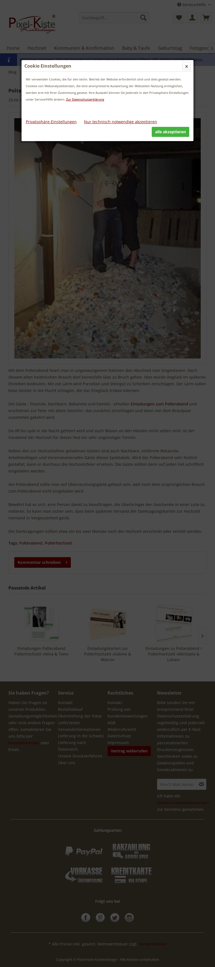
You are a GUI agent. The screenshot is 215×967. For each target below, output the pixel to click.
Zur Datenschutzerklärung (85, 99)
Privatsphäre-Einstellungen (51, 121)
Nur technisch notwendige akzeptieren (120, 121)
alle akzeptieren (170, 131)
